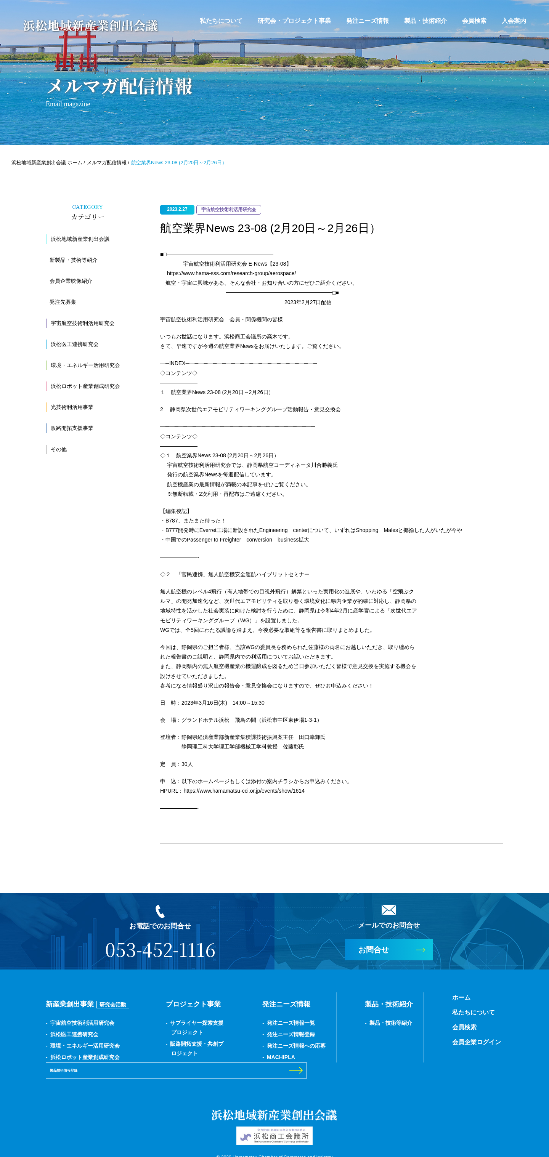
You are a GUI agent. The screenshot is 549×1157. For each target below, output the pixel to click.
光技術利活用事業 (72, 407)
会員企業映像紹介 (71, 281)
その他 (59, 449)
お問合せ (373, 949)
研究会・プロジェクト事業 (294, 21)
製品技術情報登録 (451, 1027)
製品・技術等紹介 (326, 1023)
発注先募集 (63, 302)
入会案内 (514, 21)
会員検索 (474, 21)
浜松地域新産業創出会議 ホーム (46, 162)
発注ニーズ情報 (367, 21)
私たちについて (221, 21)
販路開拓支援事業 (72, 428)
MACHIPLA (238, 1057)
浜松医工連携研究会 (75, 344)
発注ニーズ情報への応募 (253, 1046)
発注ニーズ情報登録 (248, 1034)
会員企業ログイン (391, 1042)
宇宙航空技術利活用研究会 (83, 323)
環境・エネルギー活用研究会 (85, 365)
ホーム (376, 997)
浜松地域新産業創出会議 (80, 239)
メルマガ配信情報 (107, 162)
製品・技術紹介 (425, 21)
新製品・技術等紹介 (74, 260)
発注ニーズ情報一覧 (248, 1023)
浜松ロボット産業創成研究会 (85, 386)
